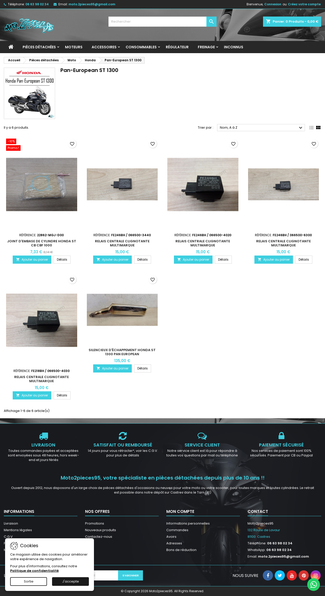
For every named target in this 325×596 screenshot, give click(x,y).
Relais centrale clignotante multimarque (122, 243)
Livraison (11, 523)
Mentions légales (18, 530)
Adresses (174, 543)
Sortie (29, 581)
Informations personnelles (188, 523)
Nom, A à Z (262, 128)
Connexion (272, 4)
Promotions (94, 523)
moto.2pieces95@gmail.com (92, 4)
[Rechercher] (162, 22)
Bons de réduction (181, 549)
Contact (258, 511)
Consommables (141, 47)
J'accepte (70, 581)
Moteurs (74, 47)
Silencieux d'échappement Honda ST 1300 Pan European (122, 352)
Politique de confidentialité (34, 570)
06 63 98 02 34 (37, 4)
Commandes (177, 530)
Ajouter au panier (32, 259)
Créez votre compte (304, 4)
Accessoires (104, 47)
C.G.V (8, 536)
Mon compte (180, 511)
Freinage (206, 47)
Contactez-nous (98, 536)
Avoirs (171, 536)
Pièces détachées (39, 47)
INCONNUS (233, 47)
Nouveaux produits (100, 530)
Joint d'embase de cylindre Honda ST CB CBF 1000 (41, 243)
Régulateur (177, 47)
